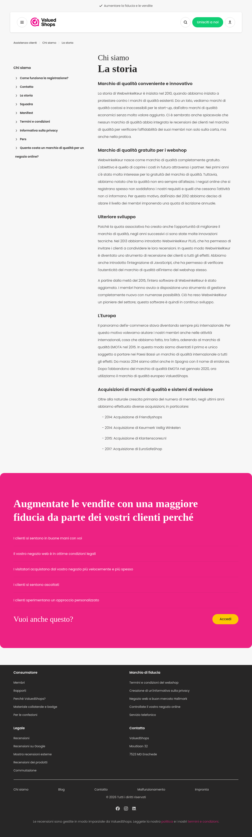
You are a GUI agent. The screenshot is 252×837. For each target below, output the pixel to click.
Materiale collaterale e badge (35, 707)
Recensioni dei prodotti (30, 762)
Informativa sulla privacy (36, 130)
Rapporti (20, 691)
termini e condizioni (203, 821)
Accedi (225, 619)
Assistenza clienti (25, 43)
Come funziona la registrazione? (41, 78)
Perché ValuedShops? (30, 699)
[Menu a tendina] (22, 22)
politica (167, 821)
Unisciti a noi (208, 22)
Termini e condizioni (32, 121)
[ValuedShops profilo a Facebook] (117, 808)
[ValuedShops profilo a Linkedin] (134, 808)
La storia (24, 95)
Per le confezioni (26, 715)
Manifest (24, 113)
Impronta (202, 789)
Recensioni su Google (29, 746)
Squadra (24, 104)
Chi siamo (49, 43)
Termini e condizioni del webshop (154, 682)
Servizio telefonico (142, 715)
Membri (19, 682)
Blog (61, 789)
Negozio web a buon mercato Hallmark (158, 699)
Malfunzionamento (151, 789)
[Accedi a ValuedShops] (230, 22)
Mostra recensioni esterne (33, 754)
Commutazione (25, 770)
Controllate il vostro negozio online (155, 707)
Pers (20, 139)
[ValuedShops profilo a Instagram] (126, 808)
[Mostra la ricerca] (185, 22)
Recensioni (21, 738)
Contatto (24, 87)
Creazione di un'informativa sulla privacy (159, 691)
